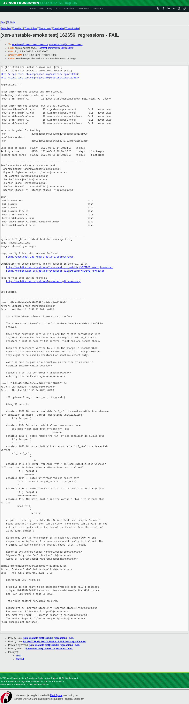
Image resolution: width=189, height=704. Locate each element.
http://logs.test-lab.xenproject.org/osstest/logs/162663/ (40, 77)
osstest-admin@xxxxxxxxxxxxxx (65, 44)
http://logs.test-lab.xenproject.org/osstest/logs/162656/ (40, 74)
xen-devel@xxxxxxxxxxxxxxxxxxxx (30, 44)
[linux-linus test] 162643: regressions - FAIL (49, 648)
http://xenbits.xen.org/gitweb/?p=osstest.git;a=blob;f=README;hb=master (55, 271)
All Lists (11, 22)
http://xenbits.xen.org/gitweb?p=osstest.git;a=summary (43, 281)
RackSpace (56, 695)
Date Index (58, 28)
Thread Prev (30, 28)
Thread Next (45, 28)
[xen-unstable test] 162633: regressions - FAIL (48, 638)
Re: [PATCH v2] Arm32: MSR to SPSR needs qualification (54, 641)
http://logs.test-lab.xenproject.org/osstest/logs (40, 257)
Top (3, 22)
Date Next (18, 28)
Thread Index (72, 28)
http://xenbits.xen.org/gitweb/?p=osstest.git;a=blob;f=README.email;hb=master (59, 267)
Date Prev (6, 28)
